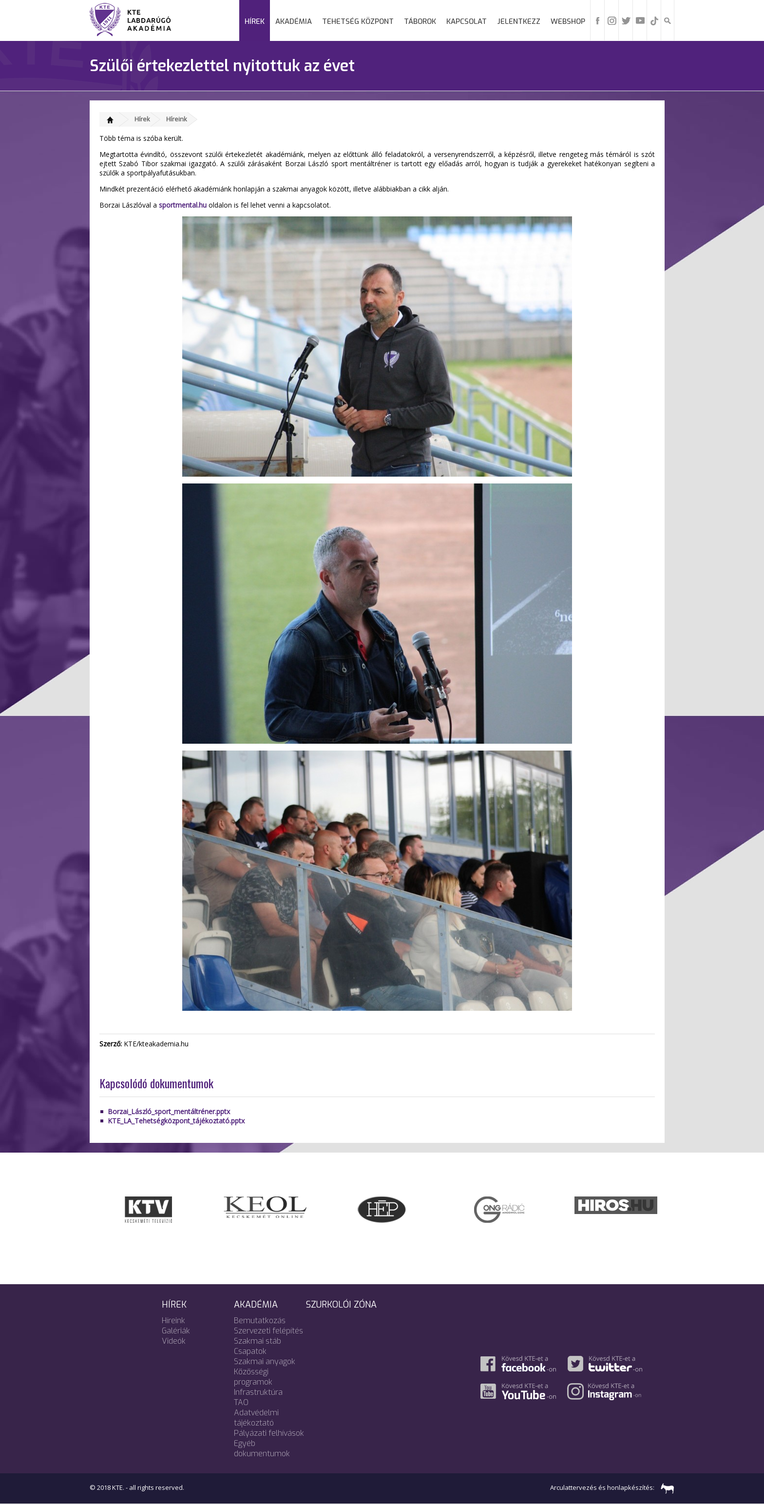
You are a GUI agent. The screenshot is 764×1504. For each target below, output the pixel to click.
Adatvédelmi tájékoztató (256, 1418)
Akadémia (293, 21)
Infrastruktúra (258, 1392)
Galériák (176, 1331)
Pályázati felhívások (269, 1433)
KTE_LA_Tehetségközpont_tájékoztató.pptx (176, 1120)
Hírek (255, 21)
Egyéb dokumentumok (262, 1448)
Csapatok (250, 1351)
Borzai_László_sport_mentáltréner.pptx (169, 1111)
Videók (174, 1341)
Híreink (176, 119)
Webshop (568, 21)
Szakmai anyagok (264, 1361)
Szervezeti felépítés (268, 1331)
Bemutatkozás (260, 1320)
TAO (241, 1402)
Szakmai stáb (257, 1341)
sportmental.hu (183, 205)
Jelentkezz (518, 21)
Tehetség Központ (358, 21)
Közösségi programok (253, 1377)
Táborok (420, 21)
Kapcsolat (466, 21)
